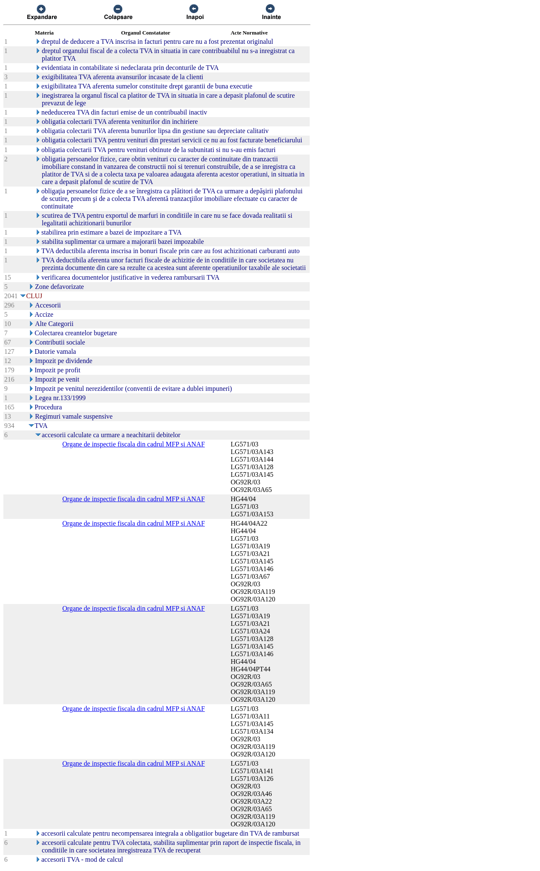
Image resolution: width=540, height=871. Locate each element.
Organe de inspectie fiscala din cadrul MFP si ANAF (133, 444)
